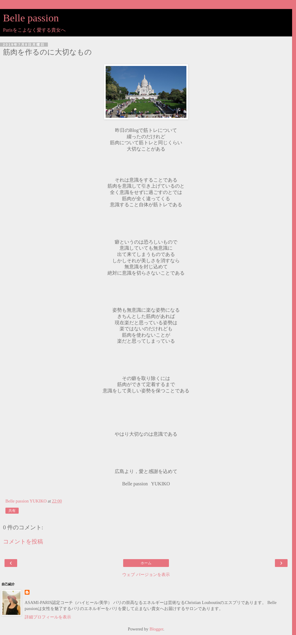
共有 (12, 511)
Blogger (156, 629)
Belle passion (31, 17)
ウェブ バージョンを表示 (146, 574)
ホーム (146, 563)
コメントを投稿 (23, 541)
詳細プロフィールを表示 (48, 617)
